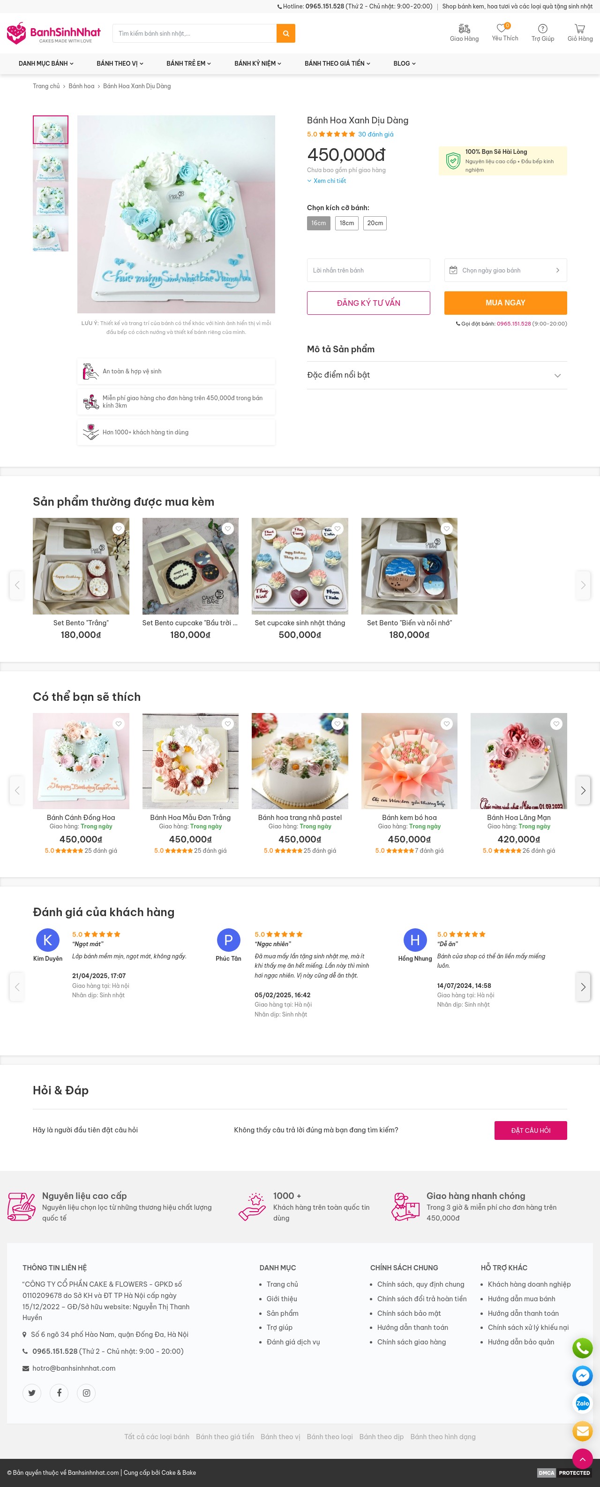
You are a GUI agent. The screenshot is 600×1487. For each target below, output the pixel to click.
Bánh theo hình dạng (443, 1437)
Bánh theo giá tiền (225, 1437)
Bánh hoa (81, 86)
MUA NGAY (505, 303)
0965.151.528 (514, 323)
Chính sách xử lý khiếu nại (528, 1327)
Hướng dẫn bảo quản (521, 1342)
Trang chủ (46, 86)
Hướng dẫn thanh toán (412, 1327)
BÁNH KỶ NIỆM (255, 63)
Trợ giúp (280, 1327)
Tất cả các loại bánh (156, 1437)
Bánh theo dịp (382, 1437)
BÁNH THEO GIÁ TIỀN (335, 63)
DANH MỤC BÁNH (43, 63)
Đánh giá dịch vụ (293, 1342)
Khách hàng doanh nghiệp (529, 1284)
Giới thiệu (282, 1299)
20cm (375, 223)
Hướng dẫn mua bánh (521, 1299)
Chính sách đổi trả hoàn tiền (422, 1299)
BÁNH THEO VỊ (117, 63)
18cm (347, 223)
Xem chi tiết (330, 180)
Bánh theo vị (280, 1437)
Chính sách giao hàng (411, 1342)
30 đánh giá (376, 134)
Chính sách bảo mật (409, 1313)
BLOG (402, 63)
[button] (583, 790)
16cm (319, 223)
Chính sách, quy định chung (421, 1284)
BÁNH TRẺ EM (186, 63)
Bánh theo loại (330, 1437)
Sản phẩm (283, 1313)
